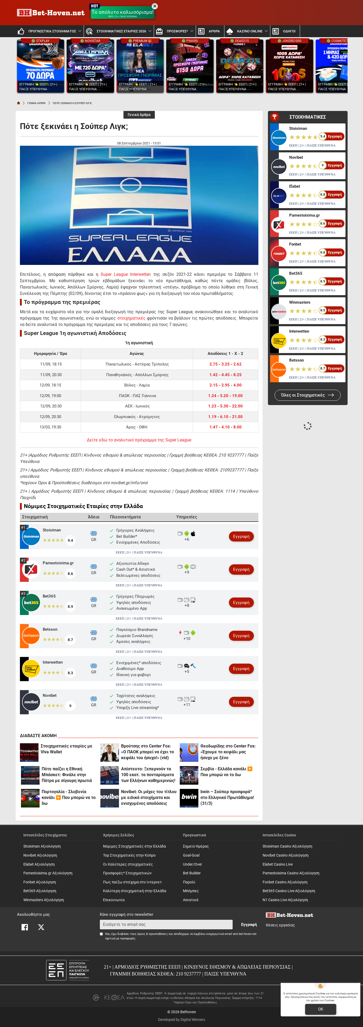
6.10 (224, 416)
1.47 (214, 427)
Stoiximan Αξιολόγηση (42, 846)
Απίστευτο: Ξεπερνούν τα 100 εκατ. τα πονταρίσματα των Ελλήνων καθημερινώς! (148, 774)
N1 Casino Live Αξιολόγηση (285, 900)
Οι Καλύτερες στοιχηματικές (128, 864)
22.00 (237, 406)
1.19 (212, 416)
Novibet (50, 695)
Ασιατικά (190, 900)
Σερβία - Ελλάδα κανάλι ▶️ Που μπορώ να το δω (226, 771)
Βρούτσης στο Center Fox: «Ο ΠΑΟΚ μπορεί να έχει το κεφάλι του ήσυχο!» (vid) (147, 752)
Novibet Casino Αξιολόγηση (286, 855)
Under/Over (192, 864)
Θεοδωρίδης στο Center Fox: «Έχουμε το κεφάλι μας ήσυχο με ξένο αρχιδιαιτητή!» (228, 752)
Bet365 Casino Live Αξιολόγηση (289, 891)
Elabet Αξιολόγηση (39, 864)
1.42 (214, 374)
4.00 (237, 385)
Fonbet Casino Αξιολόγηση (285, 882)
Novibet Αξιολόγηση (40, 855)
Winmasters (299, 302)
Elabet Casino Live (278, 864)
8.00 (237, 427)
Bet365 (49, 596)
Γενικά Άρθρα (139, 115)
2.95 (225, 385)
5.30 (224, 406)
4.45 (225, 374)
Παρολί (189, 882)
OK (320, 1009)
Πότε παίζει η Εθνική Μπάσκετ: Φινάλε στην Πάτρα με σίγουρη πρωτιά (67, 774)
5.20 (224, 395)
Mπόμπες (191, 891)
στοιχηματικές (131, 318)
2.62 (237, 364)
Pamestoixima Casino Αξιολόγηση (291, 873)
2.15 (214, 385)
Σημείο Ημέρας (196, 846)
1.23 (212, 406)
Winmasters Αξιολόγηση (43, 900)
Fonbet (295, 244)
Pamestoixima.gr (58, 563)
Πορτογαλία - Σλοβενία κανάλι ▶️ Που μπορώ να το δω (69, 797)
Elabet (294, 186)
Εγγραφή (241, 536)
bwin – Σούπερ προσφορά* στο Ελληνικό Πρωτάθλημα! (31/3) (227, 797)
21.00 (237, 416)
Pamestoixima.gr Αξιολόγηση (47, 873)
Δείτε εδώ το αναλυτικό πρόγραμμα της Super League (139, 439)
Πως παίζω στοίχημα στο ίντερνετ (132, 882)
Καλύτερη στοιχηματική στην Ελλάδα (134, 891)
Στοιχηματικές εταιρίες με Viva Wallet (66, 749)
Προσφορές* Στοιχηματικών (127, 873)
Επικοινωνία (114, 900)
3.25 (225, 364)
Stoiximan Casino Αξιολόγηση (287, 846)
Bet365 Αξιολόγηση (39, 891)
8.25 (237, 374)
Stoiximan (52, 530)
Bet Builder (192, 873)
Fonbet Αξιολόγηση (39, 882)
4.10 (225, 427)
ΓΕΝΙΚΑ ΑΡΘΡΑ (36, 103)
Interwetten (53, 662)
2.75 (214, 364)
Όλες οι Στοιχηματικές (307, 395)
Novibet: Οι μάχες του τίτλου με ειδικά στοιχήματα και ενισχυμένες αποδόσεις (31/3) (149, 797)
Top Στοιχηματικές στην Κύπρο (129, 855)
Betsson (50, 629)
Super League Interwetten (126, 274)
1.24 (212, 395)
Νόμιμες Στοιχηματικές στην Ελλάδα (134, 846)
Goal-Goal (191, 855)
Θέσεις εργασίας (280, 925)
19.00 (237, 395)
